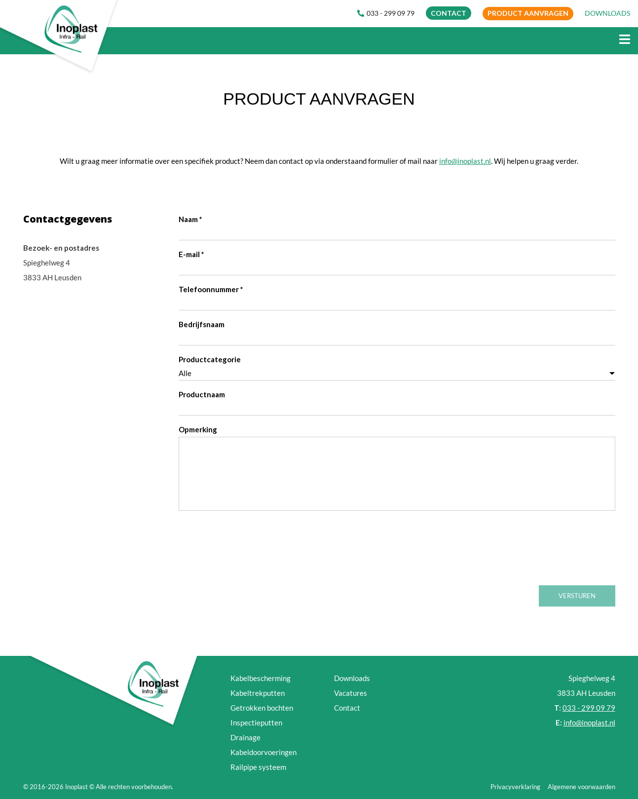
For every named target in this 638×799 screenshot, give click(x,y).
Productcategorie (210, 359)
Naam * (190, 219)
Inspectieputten (256, 722)
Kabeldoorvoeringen (263, 752)
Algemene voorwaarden (581, 787)
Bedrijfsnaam (202, 324)
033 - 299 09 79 (385, 13)
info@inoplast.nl (465, 160)
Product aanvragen (528, 13)
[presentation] (254, 552)
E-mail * (191, 254)
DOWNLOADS (607, 13)
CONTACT (448, 13)
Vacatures (350, 692)
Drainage (245, 737)
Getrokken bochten (261, 707)
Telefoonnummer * (211, 289)
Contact (347, 707)
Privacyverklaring (515, 787)
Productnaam (202, 394)
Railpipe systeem (258, 766)
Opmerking (198, 429)
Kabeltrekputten (257, 692)
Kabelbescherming (260, 678)
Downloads (352, 678)
